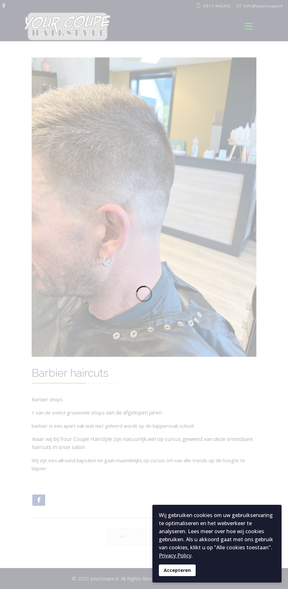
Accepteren (177, 570)
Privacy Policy (175, 555)
